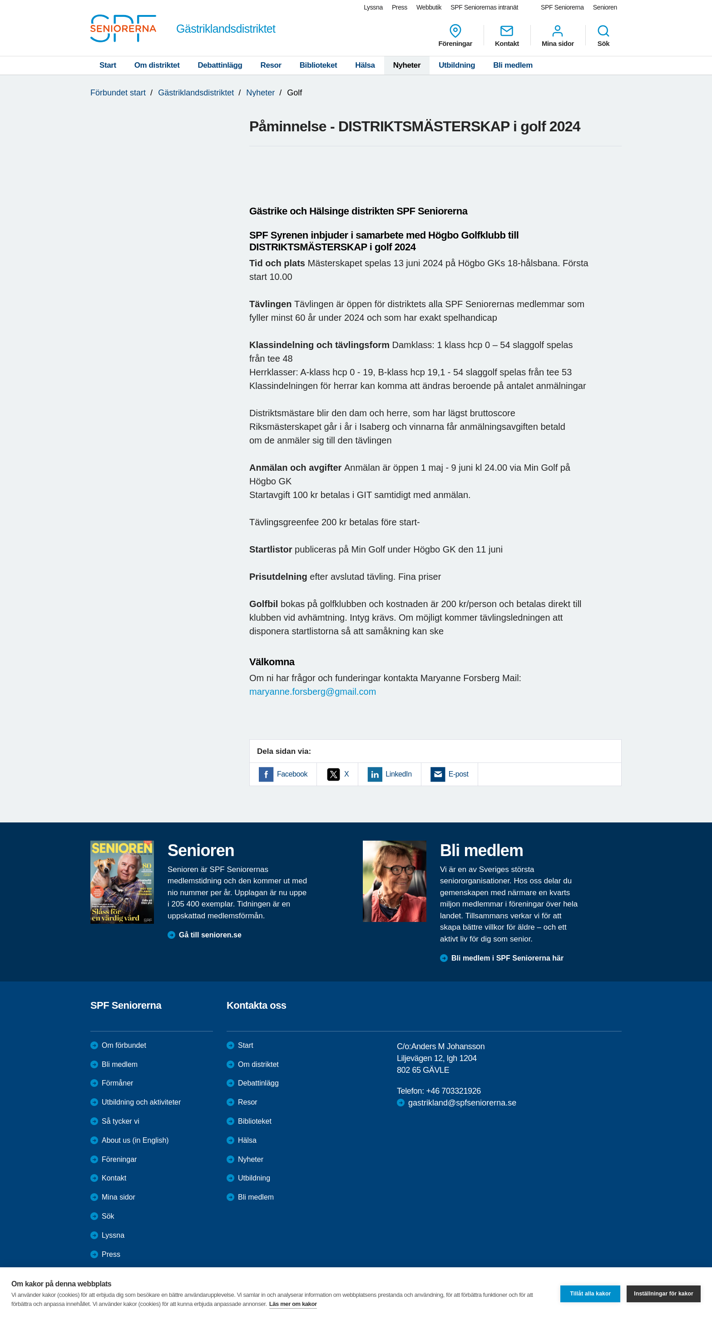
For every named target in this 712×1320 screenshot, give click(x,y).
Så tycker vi (120, 1121)
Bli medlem (513, 65)
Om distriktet (157, 65)
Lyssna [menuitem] (373, 7)
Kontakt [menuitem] (507, 35)
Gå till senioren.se (210, 935)
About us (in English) (135, 1140)
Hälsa (365, 65)
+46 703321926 (453, 1091)
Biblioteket (318, 65)
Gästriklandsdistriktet (196, 93)
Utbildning (457, 65)
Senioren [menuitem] (605, 7)
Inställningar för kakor (663, 1293)
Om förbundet (124, 1045)
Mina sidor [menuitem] (558, 35)
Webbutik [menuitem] (428, 7)
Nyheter (407, 65)
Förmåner (117, 1083)
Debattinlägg (220, 65)
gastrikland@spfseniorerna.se (462, 1102)
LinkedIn (398, 774)
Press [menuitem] (399, 7)
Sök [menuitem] (603, 35)
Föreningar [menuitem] (455, 35)
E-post (459, 774)
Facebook (292, 774)
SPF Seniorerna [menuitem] (562, 7)
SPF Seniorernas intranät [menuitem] (484, 7)
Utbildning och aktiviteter (141, 1102)
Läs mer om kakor (293, 1303)
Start (107, 65)
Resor (271, 65)
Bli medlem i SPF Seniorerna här (507, 958)
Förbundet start (118, 93)
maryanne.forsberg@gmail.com (312, 692)
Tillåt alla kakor (590, 1293)
